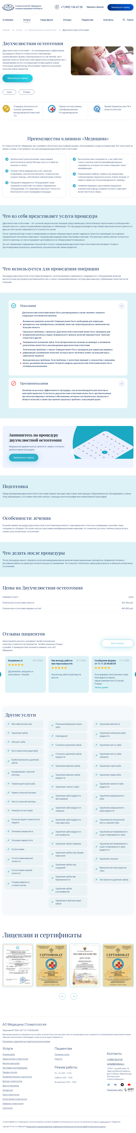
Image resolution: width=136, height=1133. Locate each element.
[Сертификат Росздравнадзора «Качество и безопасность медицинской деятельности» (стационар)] (51, 965)
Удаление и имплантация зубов (68, 902)
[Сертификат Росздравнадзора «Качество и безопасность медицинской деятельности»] (118, 965)
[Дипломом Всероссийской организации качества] (84, 965)
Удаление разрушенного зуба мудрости (112, 809)
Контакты (108, 19)
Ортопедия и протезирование (15, 1068)
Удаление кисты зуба (110, 745)
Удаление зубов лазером (68, 843)
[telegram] (108, 1084)
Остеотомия (18, 849)
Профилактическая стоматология (17, 1077)
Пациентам (87, 19)
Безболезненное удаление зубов (25, 761)
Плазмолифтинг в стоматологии (20, 884)
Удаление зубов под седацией (66, 866)
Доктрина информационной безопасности (60, 1127)
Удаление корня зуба (110, 766)
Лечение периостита (22, 840)
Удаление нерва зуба (110, 774)
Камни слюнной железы (24, 792)
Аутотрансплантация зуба (25, 751)
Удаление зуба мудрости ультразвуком (68, 833)
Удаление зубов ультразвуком (64, 890)
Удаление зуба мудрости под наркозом (68, 821)
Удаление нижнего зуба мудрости (112, 785)
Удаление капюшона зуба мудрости (113, 734)
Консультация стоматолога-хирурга (26, 821)
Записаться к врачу (23, 457)
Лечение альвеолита (22, 831)
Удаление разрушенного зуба (112, 797)
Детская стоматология (12, 1081)
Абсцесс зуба (18, 742)
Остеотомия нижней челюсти (22, 872)
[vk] (115, 1084)
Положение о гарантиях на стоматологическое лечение (26, 1041)
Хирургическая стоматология (15, 1059)
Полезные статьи (62, 1054)
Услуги (26, 19)
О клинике (8, 19)
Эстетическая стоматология (15, 1099)
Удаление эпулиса (109, 858)
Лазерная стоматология (13, 1104)
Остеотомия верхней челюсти (22, 860)
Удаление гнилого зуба (67, 786)
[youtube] (129, 1084)
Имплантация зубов (11, 1063)
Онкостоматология (11, 1095)
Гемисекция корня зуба (23, 783)
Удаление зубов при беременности (66, 878)
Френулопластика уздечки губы (113, 869)
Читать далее (101, 687)
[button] (74, 996)
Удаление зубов (20, 733)
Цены (9, 92)
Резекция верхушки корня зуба (69, 725)
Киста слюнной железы (24, 801)
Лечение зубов (9, 1054)
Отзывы (67, 19)
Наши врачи (46, 19)
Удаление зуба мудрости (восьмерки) (68, 797)
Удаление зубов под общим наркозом (70, 854)
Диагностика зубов (11, 1086)
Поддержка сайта (115, 1090)
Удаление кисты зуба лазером (110, 755)
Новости (58, 1059)
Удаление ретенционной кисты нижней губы (112, 821)
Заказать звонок (95, 7)
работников (104, 1122)
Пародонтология (10, 1072)
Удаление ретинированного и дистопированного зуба (114, 833)
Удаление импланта (110, 724)
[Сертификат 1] (18, 965)
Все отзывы (117, 643)
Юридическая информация (36, 1127)
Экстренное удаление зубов (114, 879)
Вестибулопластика (22, 724)
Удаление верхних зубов (68, 766)
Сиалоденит (62, 736)
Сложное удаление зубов (68, 745)
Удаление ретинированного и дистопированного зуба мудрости (114, 846)
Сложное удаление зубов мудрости (68, 755)
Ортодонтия (8, 1090)
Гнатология (8, 1108)
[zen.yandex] (122, 1084)
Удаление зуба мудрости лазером (68, 809)
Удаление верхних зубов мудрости (68, 776)
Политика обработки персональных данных (90, 1127)
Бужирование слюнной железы (23, 773)
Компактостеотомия (22, 810)
